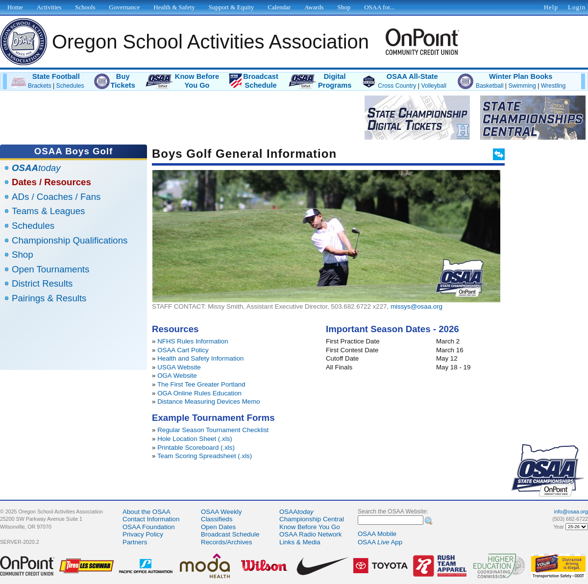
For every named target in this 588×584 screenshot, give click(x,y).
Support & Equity (231, 7)
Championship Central (311, 519)
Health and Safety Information (200, 358)
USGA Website (179, 367)
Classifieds (216, 519)
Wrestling (553, 85)
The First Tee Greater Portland (201, 384)
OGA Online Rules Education (199, 393)
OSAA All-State (412, 76)
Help (551, 7)
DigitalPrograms (334, 81)
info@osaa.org (571, 511)
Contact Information (150, 519)
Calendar (279, 7)
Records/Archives (226, 542)
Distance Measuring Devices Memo (208, 401)
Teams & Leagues (48, 211)
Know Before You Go (309, 527)
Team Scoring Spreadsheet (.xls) (204, 456)
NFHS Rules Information (192, 341)
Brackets (39, 85)
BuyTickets (123, 81)
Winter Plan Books (520, 76)
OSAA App (380, 542)
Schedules (70, 85)
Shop (22, 254)
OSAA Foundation (148, 527)
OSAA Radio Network (310, 534)
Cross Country (397, 85)
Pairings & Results (49, 298)
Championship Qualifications (69, 240)
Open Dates (218, 527)
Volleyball (433, 85)
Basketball (489, 85)
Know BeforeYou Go (197, 81)
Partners (134, 542)
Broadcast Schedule (230, 534)
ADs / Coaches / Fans (56, 197)
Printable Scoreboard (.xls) (196, 447)
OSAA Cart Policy (182, 350)
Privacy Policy (142, 534)
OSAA (296, 511)
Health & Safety (174, 7)
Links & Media (299, 542)
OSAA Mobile (377, 533)
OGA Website (177, 375)
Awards (313, 7)
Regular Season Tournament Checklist (213, 430)
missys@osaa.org (416, 306)
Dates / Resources (51, 182)
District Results (42, 283)
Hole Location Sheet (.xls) (194, 438)
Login (577, 7)
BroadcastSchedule (260, 81)
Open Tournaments (50, 269)
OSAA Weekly (221, 511)
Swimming (522, 85)
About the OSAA (146, 511)
